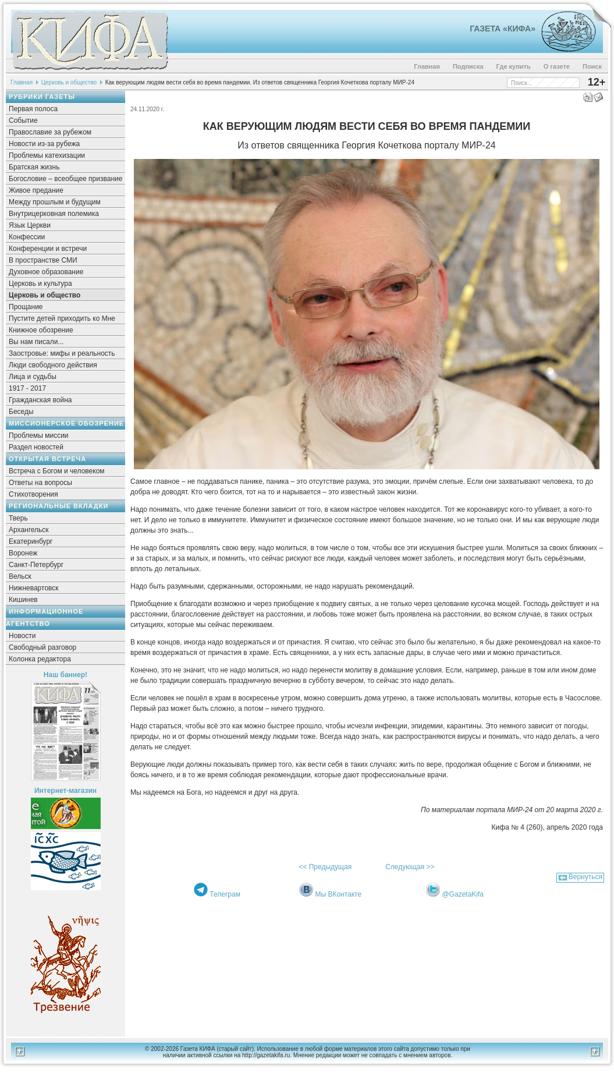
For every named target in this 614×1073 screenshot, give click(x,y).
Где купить (513, 66)
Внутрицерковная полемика (54, 214)
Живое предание (36, 190)
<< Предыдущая (325, 867)
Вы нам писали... (36, 342)
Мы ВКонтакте (338, 894)
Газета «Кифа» (502, 28)
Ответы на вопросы (40, 483)
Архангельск (29, 530)
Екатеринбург (31, 541)
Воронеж (23, 553)
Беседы (21, 412)
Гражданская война (40, 400)
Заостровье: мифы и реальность (62, 353)
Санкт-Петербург (36, 565)
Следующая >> (409, 867)
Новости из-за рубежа (44, 144)
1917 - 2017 (27, 388)
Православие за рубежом (50, 132)
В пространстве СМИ (43, 260)
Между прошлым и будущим (55, 202)
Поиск (592, 66)
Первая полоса (33, 109)
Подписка (468, 66)
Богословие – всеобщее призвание (65, 179)
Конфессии (27, 237)
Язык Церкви (30, 225)
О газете (557, 66)
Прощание (26, 307)
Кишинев (23, 600)
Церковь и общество (69, 82)
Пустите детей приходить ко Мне (62, 318)
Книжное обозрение (41, 330)
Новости (22, 636)
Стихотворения (33, 494)
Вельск (20, 576)
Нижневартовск (34, 588)
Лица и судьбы (32, 377)
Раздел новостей (36, 447)
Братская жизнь (34, 167)
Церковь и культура (40, 283)
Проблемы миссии (39, 435)
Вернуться (585, 877)
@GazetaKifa (463, 894)
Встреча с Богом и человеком (57, 471)
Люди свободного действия (53, 365)
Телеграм (225, 894)
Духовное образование (46, 272)
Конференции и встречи (48, 249)
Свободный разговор (42, 647)
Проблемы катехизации (47, 155)
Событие (23, 120)
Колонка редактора (40, 659)
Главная (427, 66)
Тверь (18, 518)
